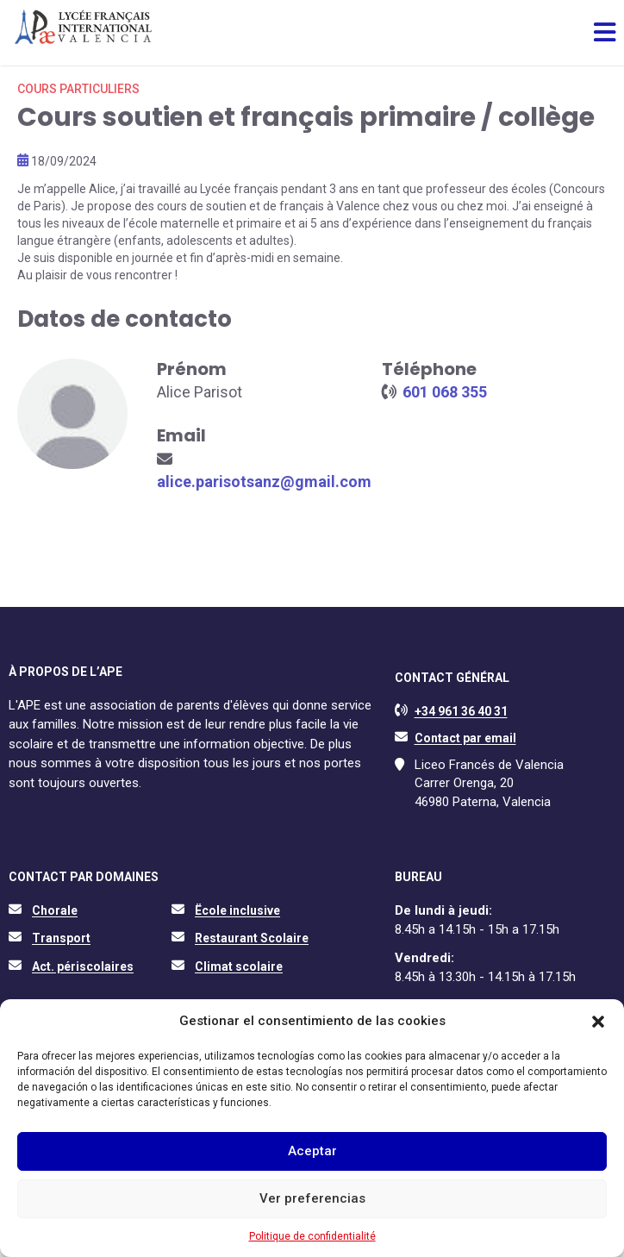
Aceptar (312, 1151)
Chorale (55, 910)
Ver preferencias (312, 1198)
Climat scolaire (239, 966)
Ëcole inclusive (237, 910)
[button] (598, 1021)
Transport (61, 938)
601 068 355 (444, 392)
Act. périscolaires (83, 966)
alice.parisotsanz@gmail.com (264, 481)
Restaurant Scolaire (252, 938)
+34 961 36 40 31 (461, 711)
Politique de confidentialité (312, 1236)
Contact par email (465, 738)
